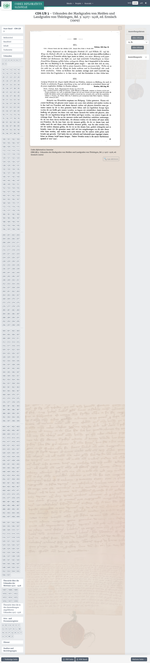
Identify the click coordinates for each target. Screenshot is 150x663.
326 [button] (13, 353)
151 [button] (18, 184)
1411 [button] (10, 593)
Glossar (6, 642)
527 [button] (18, 545)
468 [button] (3, 490)
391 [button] (18, 413)
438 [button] (13, 460)
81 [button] (7, 122)
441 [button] (8, 464)
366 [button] (13, 391)
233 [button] (8, 265)
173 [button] (8, 207)
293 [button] (8, 321)
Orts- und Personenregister (10, 619)
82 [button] (11, 122)
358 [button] (13, 383)
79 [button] (18, 118)
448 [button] (3, 471)
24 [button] (18, 77)
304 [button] (3, 334)
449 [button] (8, 471)
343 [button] (18, 368)
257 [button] (8, 287)
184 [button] (3, 218)
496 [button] (3, 516)
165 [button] (8, 199)
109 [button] (8, 147)
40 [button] (3, 92)
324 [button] (3, 353)
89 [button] (18, 126)
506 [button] (13, 526)
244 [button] (3, 276)
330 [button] (13, 357)
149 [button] (8, 184)
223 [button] (18, 254)
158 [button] (13, 192)
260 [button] (3, 291)
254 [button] (13, 284)
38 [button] (15, 88)
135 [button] (18, 169)
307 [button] (18, 334)
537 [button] (8, 556)
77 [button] (11, 118)
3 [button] (8, 60)
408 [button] (3, 434)
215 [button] (18, 246)
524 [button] (3, 545)
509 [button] (8, 530)
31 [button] (7, 85)
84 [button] (18, 122)
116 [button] (3, 154)
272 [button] (3, 302)
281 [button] (8, 310)
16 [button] (7, 73)
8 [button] (2, 64)
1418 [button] (16, 601)
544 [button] (3, 564)
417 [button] (8, 441)
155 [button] (18, 188)
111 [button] (18, 147)
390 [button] (13, 413)
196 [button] (3, 229)
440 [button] (3, 464)
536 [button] (3, 556)
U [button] (3, 636)
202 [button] (13, 235)
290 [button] (13, 317)
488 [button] (3, 509)
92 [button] (11, 130)
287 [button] (18, 314)
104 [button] (3, 143)
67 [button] (11, 111)
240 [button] (3, 272)
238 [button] (13, 269)
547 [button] (18, 564)
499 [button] (18, 516)
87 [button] (11, 126)
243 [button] (18, 272)
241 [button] (8, 272)
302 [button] (13, 331)
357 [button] (8, 383)
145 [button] (8, 180)
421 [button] (8, 445)
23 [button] (15, 77)
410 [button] (13, 434)
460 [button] (3, 483)
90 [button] (3, 130)
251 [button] (18, 280)
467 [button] (18, 486)
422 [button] (13, 445)
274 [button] (13, 302)
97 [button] (11, 133)
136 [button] (3, 173)
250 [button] (13, 280)
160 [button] (3, 195)
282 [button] (13, 310)
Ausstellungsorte (135, 57)
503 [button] (18, 522)
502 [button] (13, 522)
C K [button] (9, 625)
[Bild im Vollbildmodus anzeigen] (120, 28)
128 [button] (3, 165)
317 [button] (8, 346)
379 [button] (18, 402)
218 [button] (13, 250)
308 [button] (3, 338)
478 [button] (13, 498)
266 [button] (13, 295)
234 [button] (13, 265)
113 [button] (8, 150)
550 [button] (13, 567)
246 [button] (13, 276)
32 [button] (11, 85)
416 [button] (3, 441)
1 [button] (2, 60)
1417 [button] (10, 601)
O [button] (6, 633)
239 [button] (18, 269)
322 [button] (13, 349)
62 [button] (11, 107)
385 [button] (8, 409)
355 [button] (18, 379)
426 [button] (13, 449)
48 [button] (15, 96)
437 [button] (8, 460)
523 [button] (18, 541)
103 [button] (18, 139)
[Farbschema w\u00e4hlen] (146, 3)
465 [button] (8, 486)
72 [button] (11, 115)
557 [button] (8, 575)
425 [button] (8, 449)
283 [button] (18, 310)
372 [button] (3, 398)
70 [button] (3, 115)
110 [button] (13, 147)
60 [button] (3, 107)
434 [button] (13, 456)
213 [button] (8, 246)
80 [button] (3, 122)
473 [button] (8, 494)
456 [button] (3, 479)
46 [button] (7, 96)
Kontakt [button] (88, 3)
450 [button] (13, 471)
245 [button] (8, 276)
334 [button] (13, 361)
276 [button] (3, 306)
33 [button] (15, 85)
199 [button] (18, 229)
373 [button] (8, 398)
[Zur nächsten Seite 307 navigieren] (139, 659)
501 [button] (8, 522)
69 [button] (18, 111)
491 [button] (18, 509)
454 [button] (13, 475)
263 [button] (18, 291)
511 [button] (18, 530)
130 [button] (13, 165)
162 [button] (13, 195)
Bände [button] (69, 3)
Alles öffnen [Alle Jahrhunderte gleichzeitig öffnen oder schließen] (137, 38)
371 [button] (18, 394)
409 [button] (8, 434)
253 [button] (8, 284)
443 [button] (18, 464)
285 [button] (8, 314)
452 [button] (3, 475)
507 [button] (18, 526)
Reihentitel (8, 38)
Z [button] (12, 636)
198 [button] (13, 229)
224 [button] (3, 257)
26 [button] (7, 81)
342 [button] (13, 368)
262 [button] (13, 291)
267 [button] (18, 295)
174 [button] (13, 207)
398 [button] (13, 421)
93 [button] (15, 130)
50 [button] (3, 100)
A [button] (3, 625)
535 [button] (18, 552)
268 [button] (3, 299)
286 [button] (13, 314)
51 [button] (7, 100)
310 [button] (13, 338)
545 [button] (8, 564)
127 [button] (18, 162)
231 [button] (18, 261)
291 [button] (18, 317)
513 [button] (8, 533)
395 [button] (18, 417)
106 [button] (13, 143)
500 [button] (3, 522)
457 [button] (8, 479)
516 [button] (3, 537)
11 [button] (7, 69)
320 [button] (3, 349)
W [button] (9, 636)
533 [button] (8, 552)
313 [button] (8, 342)
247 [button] (18, 276)
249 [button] (8, 280)
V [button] (6, 636)
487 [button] (18, 505)
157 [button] (8, 192)
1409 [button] (16, 590)
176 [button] (3, 210)
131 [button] (18, 165)
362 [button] (13, 387)
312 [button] (3, 342)
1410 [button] (4, 593)
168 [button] (3, 203)
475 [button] (18, 494)
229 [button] (8, 261)
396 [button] (3, 421)
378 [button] (13, 402)
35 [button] (3, 88)
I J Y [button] (10, 629)
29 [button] (18, 81)
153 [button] (8, 188)
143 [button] (18, 177)
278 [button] (13, 306)
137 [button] (8, 173)
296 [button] (3, 325)
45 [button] (3, 96)
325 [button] (8, 353)
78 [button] (15, 118)
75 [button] (3, 118)
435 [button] (18, 456)
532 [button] (3, 552)
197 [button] (8, 229)
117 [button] (8, 154)
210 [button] (13, 242)
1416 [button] (4, 601)
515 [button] (18, 533)
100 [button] (3, 139)
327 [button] (18, 353)
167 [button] (18, 199)
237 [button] (8, 269)
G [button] (3, 629)
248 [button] (3, 280)
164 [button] (3, 199)
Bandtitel (7, 42)
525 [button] (8, 545)
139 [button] (18, 173)
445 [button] (8, 468)
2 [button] (5, 60)
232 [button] (3, 265)
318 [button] (13, 346)
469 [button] (8, 490)
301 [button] (8, 331)
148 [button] (3, 184)
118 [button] (13, 154)
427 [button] (18, 449)
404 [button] (3, 430)
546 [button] (13, 564)
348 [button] (3, 376)
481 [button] (8, 501)
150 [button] (13, 184)
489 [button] (8, 509)
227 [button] (18, 257)
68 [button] (15, 111)
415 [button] (18, 438)
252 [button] (3, 284)
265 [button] (8, 295)
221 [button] (8, 254)
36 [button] (7, 88)
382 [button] (13, 406)
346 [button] (13, 372)
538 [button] (13, 556)
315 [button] (18, 342)
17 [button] (11, 73)
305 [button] (8, 334)
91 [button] (7, 130)
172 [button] (3, 207)
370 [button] (13, 394)
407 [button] (18, 430)
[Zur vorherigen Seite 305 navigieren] (10, 659)
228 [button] (3, 261)
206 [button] (13, 239)
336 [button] (3, 364)
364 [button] (3, 391)
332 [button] (3, 361)
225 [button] (8, 257)
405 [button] (8, 430)
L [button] (16, 629)
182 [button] (13, 214)
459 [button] (18, 479)
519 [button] (18, 537)
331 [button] (18, 357)
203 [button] (18, 235)
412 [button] (3, 438)
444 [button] (3, 468)
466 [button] (13, 486)
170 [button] (13, 203)
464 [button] (3, 486)
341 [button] (8, 368)
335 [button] (18, 361)
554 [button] (13, 571)
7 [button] (19, 60)
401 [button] (8, 426)
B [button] (5, 625)
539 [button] (18, 556)
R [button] (15, 633)
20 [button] (3, 77)
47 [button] (11, 96)
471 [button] (18, 490)
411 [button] (18, 434)
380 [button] (3, 406)
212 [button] (3, 246)
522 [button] (13, 541)
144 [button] (3, 180)
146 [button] (13, 180)
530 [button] (13, 548)
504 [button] (3, 526)
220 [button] (3, 254)
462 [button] (13, 483)
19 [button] (18, 73)
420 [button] (3, 445)
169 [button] (8, 203)
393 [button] (8, 417)
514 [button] (13, 533)
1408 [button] (10, 590)
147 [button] (18, 180)
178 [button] (13, 210)
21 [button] (7, 77)
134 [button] (13, 169)
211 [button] (18, 242)
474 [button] (13, 494)
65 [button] (3, 111)
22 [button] (11, 77)
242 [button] (13, 272)
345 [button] (8, 372)
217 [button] (8, 250)
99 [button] (18, 133)
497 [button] (8, 516)
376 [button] (3, 402)
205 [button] (8, 239)
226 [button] (13, 257)
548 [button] (3, 567)
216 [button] (3, 250)
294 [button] (13, 321)
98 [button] (15, 133)
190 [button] (13, 222)
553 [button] (8, 571)
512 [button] (3, 533)
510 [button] (13, 530)
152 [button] (3, 188)
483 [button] (18, 501)
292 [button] (3, 321)
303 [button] (18, 331)
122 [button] (13, 158)
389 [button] (8, 413)
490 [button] (13, 509)
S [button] (18, 633)
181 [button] (8, 214)
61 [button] (7, 107)
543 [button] (18, 560)
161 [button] (8, 195)
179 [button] (18, 210)
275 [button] (18, 302)
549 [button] (8, 567)
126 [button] (13, 162)
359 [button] (18, 383)
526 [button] (13, 545)
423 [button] (18, 445)
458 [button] (13, 479)
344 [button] (3, 372)
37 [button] (11, 88)
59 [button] (18, 103)
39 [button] (18, 88)
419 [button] (18, 441)
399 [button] (18, 421)
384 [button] (3, 409)
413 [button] (8, 438)
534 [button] (13, 552)
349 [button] (8, 376)
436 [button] (3, 460)
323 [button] (18, 349)
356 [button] (3, 383)
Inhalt (6, 46)
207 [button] (18, 239)
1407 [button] (4, 590)
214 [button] (13, 246)
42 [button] (11, 92)
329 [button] (8, 357)
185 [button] (8, 218)
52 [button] (11, 100)
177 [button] (8, 210)
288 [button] (3, 317)
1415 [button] (16, 597)
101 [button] (8, 139)
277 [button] (8, 306)
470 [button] (13, 490)
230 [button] (13, 261)
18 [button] (15, 73)
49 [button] (18, 96)
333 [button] (8, 361)
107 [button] (18, 143)
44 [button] (18, 92)
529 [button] (8, 548)
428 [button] (3, 453)
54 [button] (18, 100)
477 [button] (8, 498)
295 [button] (18, 321)
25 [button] (3, 81)
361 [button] (8, 387)
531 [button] (18, 548)
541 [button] (8, 560)
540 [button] (3, 560)
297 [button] (8, 325)
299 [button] (18, 325)
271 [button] (18, 299)
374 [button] (13, 398)
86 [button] (7, 126)
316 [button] (3, 346)
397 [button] (8, 421)
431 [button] (18, 453)
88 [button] (15, 126)
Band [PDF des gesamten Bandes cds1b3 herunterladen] (82, 659)
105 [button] (8, 143)
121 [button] (8, 158)
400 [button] (3, 426)
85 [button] (3, 126)
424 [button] (3, 449)
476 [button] (3, 498)
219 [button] (18, 250)
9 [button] (5, 64)
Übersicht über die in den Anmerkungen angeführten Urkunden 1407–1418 (12, 608)
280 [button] (3, 310)
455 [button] (18, 475)
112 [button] (3, 150)
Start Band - (12, 30)
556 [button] (3, 575)
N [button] (3, 633)
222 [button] (13, 254)
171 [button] (18, 203)
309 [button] (8, 338)
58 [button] (15, 103)
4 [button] (11, 60)
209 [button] (8, 242)
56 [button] (7, 103)
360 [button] (3, 387)
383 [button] (18, 406)
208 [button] (3, 242)
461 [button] (8, 483)
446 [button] (13, 468)
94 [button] (18, 130)
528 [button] (3, 548)
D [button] (13, 625)
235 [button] (18, 265)
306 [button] (13, 334)
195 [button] (18, 225)
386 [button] (13, 409)
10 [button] (3, 69)
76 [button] (7, 118)
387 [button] (18, 409)
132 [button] (3, 169)
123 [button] (18, 158)
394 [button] (13, 417)
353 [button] (8, 379)
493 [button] (8, 513)
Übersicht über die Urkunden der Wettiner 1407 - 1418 (12, 583)
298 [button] (13, 325)
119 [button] (18, 154)
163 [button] (18, 195)
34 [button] (18, 85)
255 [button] (18, 284)
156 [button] (3, 192)
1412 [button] (16, 593)
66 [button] (7, 111)
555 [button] (18, 571)
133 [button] (8, 169)
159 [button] (18, 192)
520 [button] (3, 541)
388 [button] (3, 413)
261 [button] (8, 291)
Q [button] (12, 633)
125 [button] (8, 162)
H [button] (6, 629)
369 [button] (8, 394)
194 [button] (13, 225)
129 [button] (8, 165)
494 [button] (13, 513)
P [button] (9, 633)
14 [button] (18, 69)
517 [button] (8, 537)
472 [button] (3, 494)
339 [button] (18, 364)
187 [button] (18, 218)
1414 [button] (10, 597)
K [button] (13, 629)
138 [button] (13, 173)
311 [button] (18, 338)
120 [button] (3, 158)
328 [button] (3, 357)
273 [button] (8, 302)
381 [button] (8, 406)
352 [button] (3, 379)
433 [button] (8, 456)
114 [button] (13, 150)
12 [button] (11, 69)
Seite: (130, 3)
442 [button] (13, 464)
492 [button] (3, 513)
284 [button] (3, 314)
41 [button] (7, 92)
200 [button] (3, 235)
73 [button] (15, 115)
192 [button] (3, 225)
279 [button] (18, 306)
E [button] (16, 625)
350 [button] (13, 376)
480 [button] (3, 501)
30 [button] (3, 85)
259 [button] (18, 287)
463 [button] (18, 483)
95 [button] (3, 133)
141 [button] (8, 177)
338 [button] (13, 364)
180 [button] (3, 214)
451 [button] (18, 471)
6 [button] (17, 60)
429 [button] (8, 453)
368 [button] (3, 394)
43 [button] (15, 92)
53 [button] (15, 100)
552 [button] (3, 571)
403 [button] (18, 426)
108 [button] (3, 147)
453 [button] (8, 475)
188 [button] (3, 222)
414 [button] (13, 438)
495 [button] (18, 513)
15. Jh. (130, 42)
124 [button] (3, 162)
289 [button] (8, 317)
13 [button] (15, 69)
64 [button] (18, 107)
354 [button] (13, 379)
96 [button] (7, 133)
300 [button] (3, 331)
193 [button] (8, 225)
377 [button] (8, 402)
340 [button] (3, 368)
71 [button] (7, 115)
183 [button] (18, 214)
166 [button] (13, 199)
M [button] (19, 629)
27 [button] (11, 81)
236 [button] (3, 269)
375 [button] (18, 398)
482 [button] (13, 501)
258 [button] (13, 287)
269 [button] (8, 299)
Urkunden (7, 56)
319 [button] (18, 346)
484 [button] (3, 505)
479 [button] (18, 498)
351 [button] (18, 376)
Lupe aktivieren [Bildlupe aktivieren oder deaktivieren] (111, 159)
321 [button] (8, 349)
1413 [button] (4, 597)
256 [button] (3, 287)
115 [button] (18, 150)
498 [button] (13, 516)
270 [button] (13, 299)
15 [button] (3, 73)
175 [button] (18, 207)
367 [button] (18, 391)
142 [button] (13, 177)
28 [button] (15, 81)
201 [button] (8, 235)
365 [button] (8, 391)
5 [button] (14, 60)
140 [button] (3, 177)
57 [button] (11, 103)
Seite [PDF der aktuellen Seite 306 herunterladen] (68, 659)
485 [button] (8, 505)
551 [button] (18, 567)
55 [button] (3, 103)
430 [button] (13, 453)
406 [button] (13, 430)
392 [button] (3, 417)
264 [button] (3, 295)
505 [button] (8, 526)
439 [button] (18, 460)
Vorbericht (7, 50)
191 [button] (18, 222)
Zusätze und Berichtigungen (10, 649)
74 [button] (18, 115)
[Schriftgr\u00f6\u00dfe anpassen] (141, 3)
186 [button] (13, 218)
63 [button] (15, 107)
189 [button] (8, 222)
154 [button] (13, 188)
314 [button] (13, 342)
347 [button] (18, 372)
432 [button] (3, 456)
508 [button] (3, 530)
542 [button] (13, 560)
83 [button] (15, 122)
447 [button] (18, 468)
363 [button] (18, 387)
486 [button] (13, 505)
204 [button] (3, 239)
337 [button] (8, 364)
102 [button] (13, 139)
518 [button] (13, 537)
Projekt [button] (78, 3)
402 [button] (13, 426)
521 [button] (8, 541)
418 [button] (13, 441)
